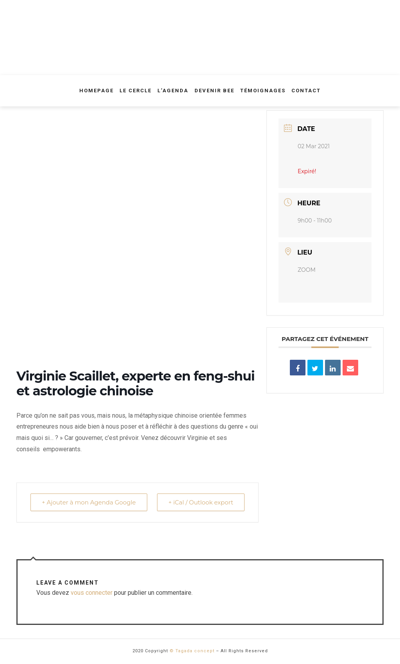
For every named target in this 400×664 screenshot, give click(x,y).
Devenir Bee (214, 90)
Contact (306, 90)
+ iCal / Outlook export (200, 502)
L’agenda (172, 90)
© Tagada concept (192, 650)
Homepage (96, 90)
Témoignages (263, 90)
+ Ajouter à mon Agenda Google (89, 502)
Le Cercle (136, 90)
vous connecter (91, 592)
